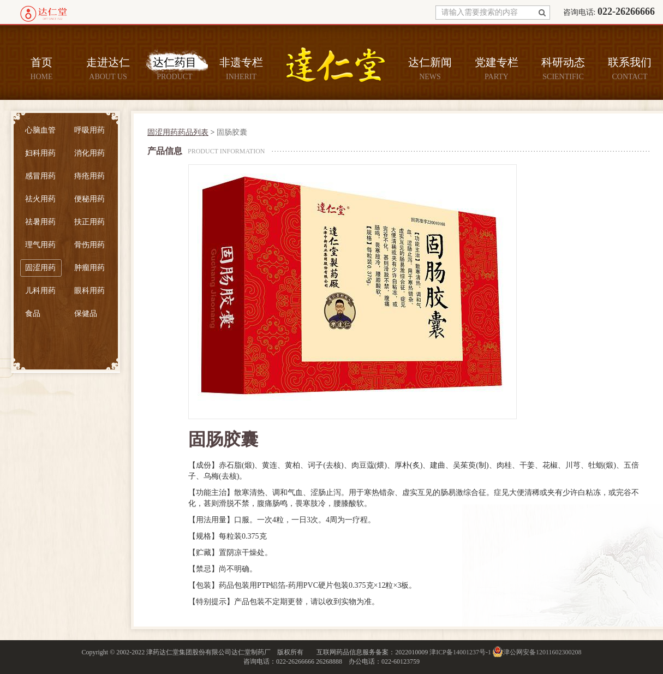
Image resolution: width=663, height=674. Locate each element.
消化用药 (89, 153)
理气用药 (40, 245)
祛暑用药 (40, 222)
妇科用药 (40, 153)
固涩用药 (40, 268)
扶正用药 (89, 222)
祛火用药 (40, 199)
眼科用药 (89, 291)
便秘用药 (89, 199)
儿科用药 (40, 291)
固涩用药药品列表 (177, 132)
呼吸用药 (89, 130)
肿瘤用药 (89, 268)
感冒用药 (40, 176)
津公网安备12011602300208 (542, 652)
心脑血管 (40, 130)
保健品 (85, 313)
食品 (32, 313)
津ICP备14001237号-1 (460, 652)
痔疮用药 (89, 176)
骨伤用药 (89, 245)
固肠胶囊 (232, 132)
